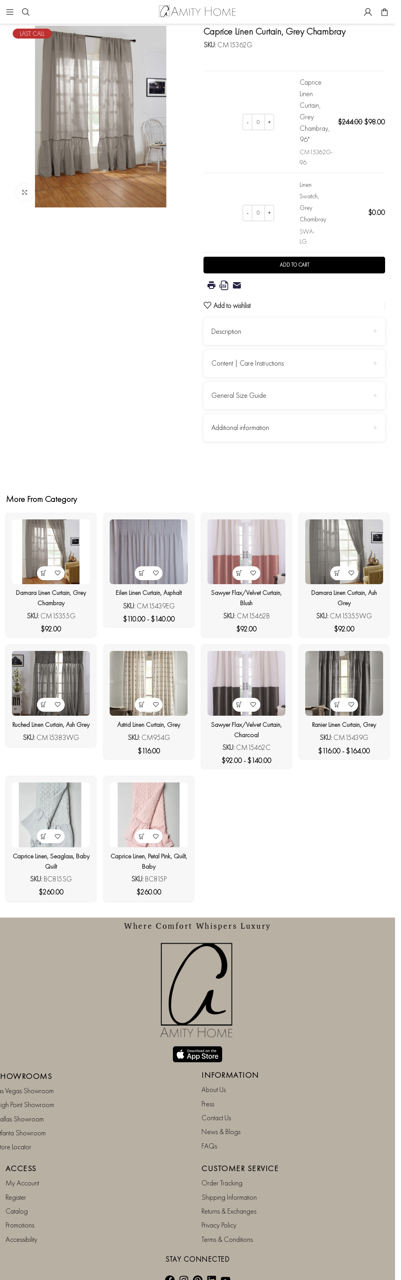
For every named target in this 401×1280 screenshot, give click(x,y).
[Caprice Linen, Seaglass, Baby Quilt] (49, 817)
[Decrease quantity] (247, 122)
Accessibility (21, 1223)
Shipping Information (229, 1180)
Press (207, 1087)
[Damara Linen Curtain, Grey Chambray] (49, 550)
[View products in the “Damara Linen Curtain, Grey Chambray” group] (42, 571)
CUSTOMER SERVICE (240, 1152)
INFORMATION (230, 1058)
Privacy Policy (218, 1209)
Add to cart (294, 264)
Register (16, 1180)
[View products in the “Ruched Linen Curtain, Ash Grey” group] (42, 704)
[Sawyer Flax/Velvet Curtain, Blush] (247, 550)
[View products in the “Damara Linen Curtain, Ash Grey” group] (339, 571)
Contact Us (216, 1101)
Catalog (17, 1194)
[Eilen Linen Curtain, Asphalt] (148, 550)
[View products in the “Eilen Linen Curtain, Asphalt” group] (141, 571)
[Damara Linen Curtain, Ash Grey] (346, 550)
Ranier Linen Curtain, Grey (345, 723)
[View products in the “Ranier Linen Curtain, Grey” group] (339, 704)
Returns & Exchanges (228, 1194)
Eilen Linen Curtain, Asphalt (148, 589)
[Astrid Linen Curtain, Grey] (148, 684)
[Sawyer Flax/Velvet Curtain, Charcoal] (247, 684)
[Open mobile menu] (10, 12)
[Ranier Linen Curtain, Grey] (346, 684)
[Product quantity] (258, 122)
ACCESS (21, 1152)
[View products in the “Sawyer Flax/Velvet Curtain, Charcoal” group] (240, 704)
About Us (213, 1073)
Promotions (20, 1209)
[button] (42, 837)
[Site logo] (197, 10)
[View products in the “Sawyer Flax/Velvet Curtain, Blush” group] (240, 571)
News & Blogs (220, 1115)
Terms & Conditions (227, 1223)
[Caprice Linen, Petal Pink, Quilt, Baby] (148, 817)
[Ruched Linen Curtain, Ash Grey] (49, 684)
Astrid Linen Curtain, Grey (148, 723)
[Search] (26, 12)
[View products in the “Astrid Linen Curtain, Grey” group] (141, 704)
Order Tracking (221, 1166)
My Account (22, 1166)
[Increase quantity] (269, 122)
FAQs (209, 1129)
